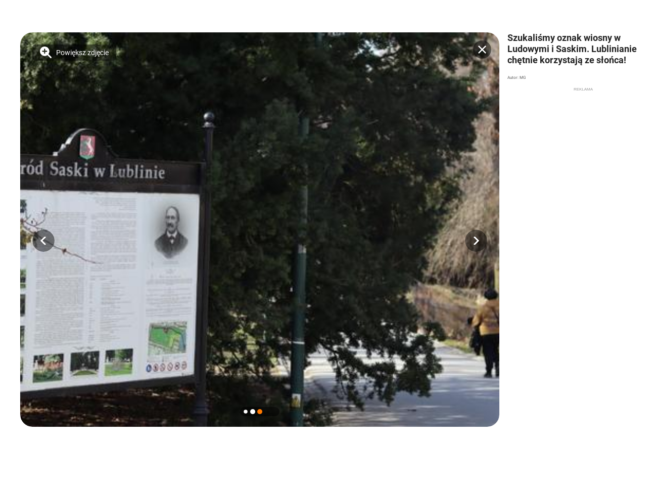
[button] (43, 241)
